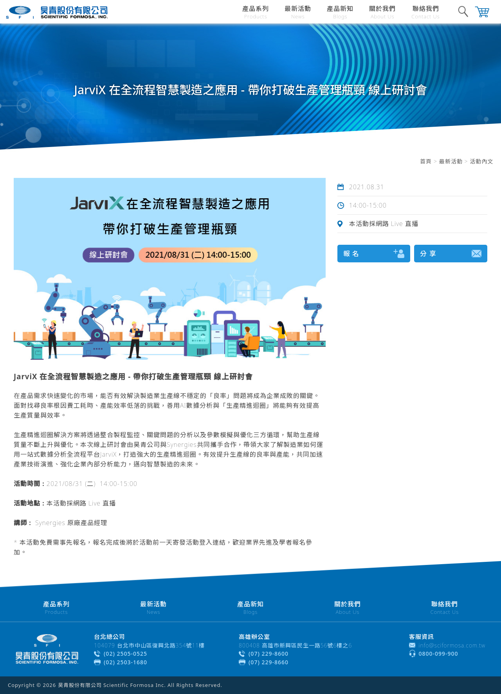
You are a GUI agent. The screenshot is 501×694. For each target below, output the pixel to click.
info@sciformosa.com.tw (452, 645)
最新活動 (451, 161)
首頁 (426, 161)
